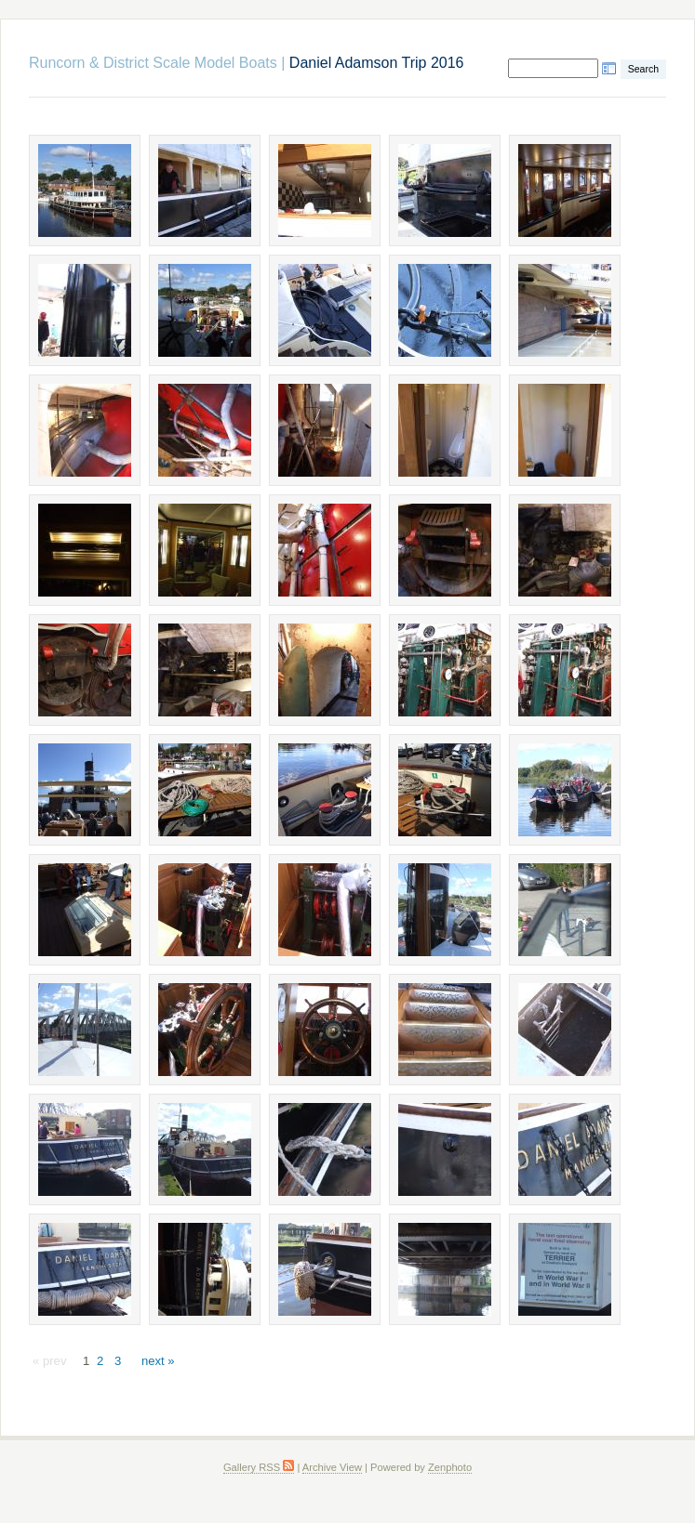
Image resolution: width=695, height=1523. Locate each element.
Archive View (332, 1467)
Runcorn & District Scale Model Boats (153, 63)
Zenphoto (450, 1467)
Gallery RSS (258, 1467)
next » (158, 1361)
